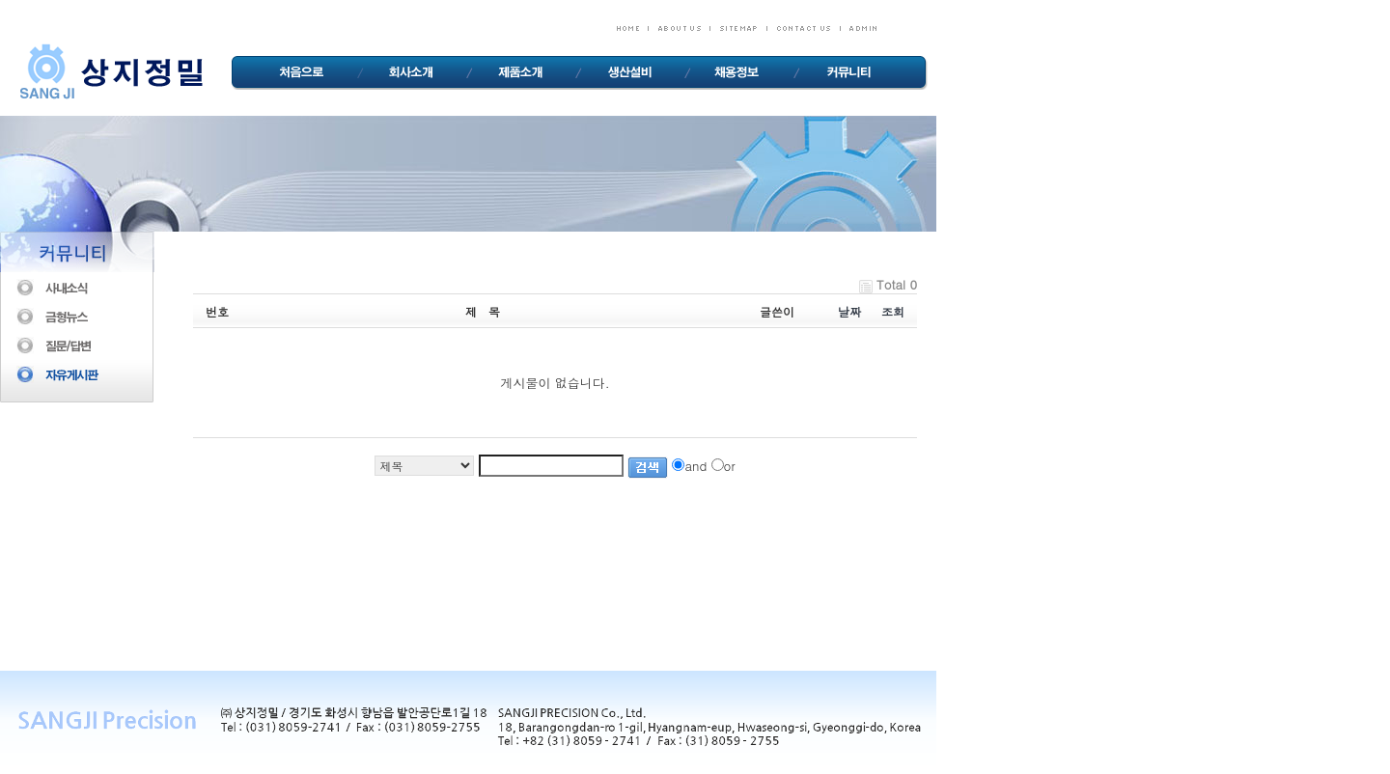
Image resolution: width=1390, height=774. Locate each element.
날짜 (849, 311)
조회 (892, 311)
